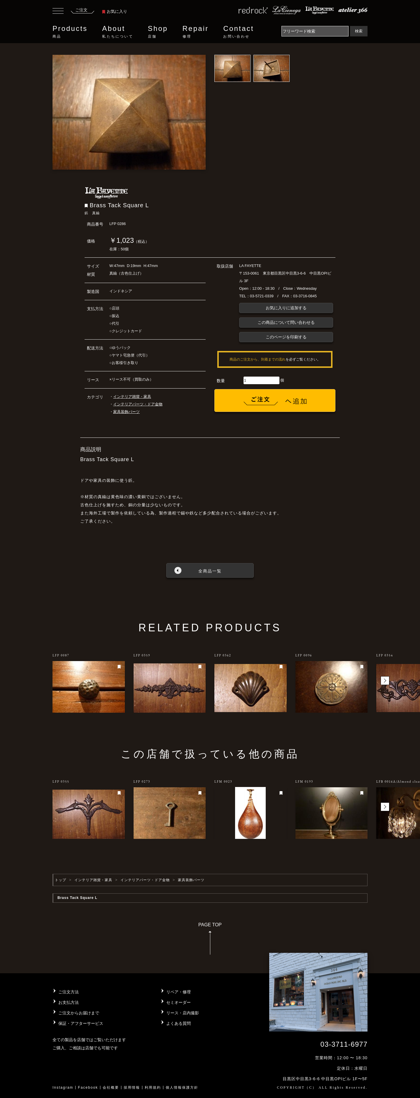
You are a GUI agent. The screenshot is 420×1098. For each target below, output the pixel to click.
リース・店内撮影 (182, 1013)
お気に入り (114, 11)
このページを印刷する (286, 337)
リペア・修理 (178, 992)
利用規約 (153, 1087)
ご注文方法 (68, 992)
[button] (385, 680)
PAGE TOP (210, 940)
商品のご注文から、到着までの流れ (258, 359)
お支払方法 (68, 1002)
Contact (238, 31)
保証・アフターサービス (80, 1023)
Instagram (62, 1087)
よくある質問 (178, 1023)
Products (70, 31)
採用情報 (132, 1087)
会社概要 (111, 1087)
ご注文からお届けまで (78, 1013)
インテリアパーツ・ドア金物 (137, 404)
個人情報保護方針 (182, 1087)
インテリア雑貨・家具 (132, 396)
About (117, 31)
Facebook (88, 1087)
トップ (60, 880)
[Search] (315, 31)
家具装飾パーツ (126, 412)
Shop (158, 31)
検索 (359, 31)
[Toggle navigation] (58, 11)
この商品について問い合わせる (286, 322)
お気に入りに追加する (286, 307)
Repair (196, 31)
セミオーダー (178, 1002)
